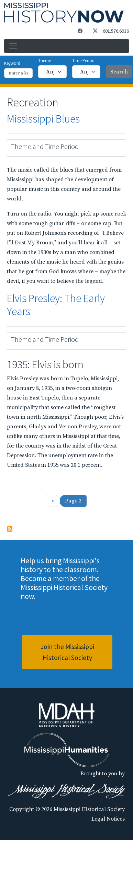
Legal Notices (108, 818)
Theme (44, 60)
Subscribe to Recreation (9, 529)
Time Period (83, 60)
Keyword (12, 63)
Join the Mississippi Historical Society (67, 652)
